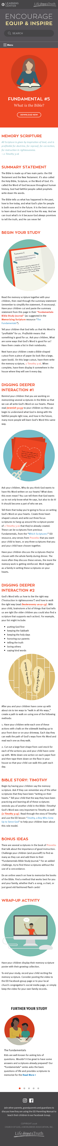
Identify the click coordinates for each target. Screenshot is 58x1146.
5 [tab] (38, 1088)
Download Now (29, 115)
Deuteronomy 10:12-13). (35, 604)
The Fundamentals (15, 1050)
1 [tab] (19, 1088)
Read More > (29, 1075)
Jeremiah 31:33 (15, 408)
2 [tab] (24, 1088)
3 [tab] (29, 1088)
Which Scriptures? (38, 534)
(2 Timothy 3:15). (11, 813)
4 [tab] (33, 1088)
